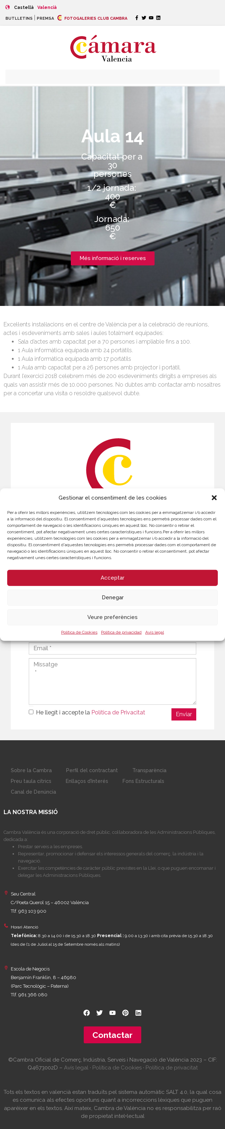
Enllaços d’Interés (87, 781)
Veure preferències (112, 617)
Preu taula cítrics (31, 781)
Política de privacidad (121, 631)
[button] (214, 497)
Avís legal (154, 631)
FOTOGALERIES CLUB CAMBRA (92, 18)
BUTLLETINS (19, 18)
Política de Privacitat (118, 712)
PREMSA (45, 18)
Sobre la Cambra (31, 770)
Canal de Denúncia (33, 792)
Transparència (149, 770)
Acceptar (112, 578)
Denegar (113, 597)
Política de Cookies (79, 631)
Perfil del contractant (92, 770)
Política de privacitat (172, 1067)
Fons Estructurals (143, 781)
